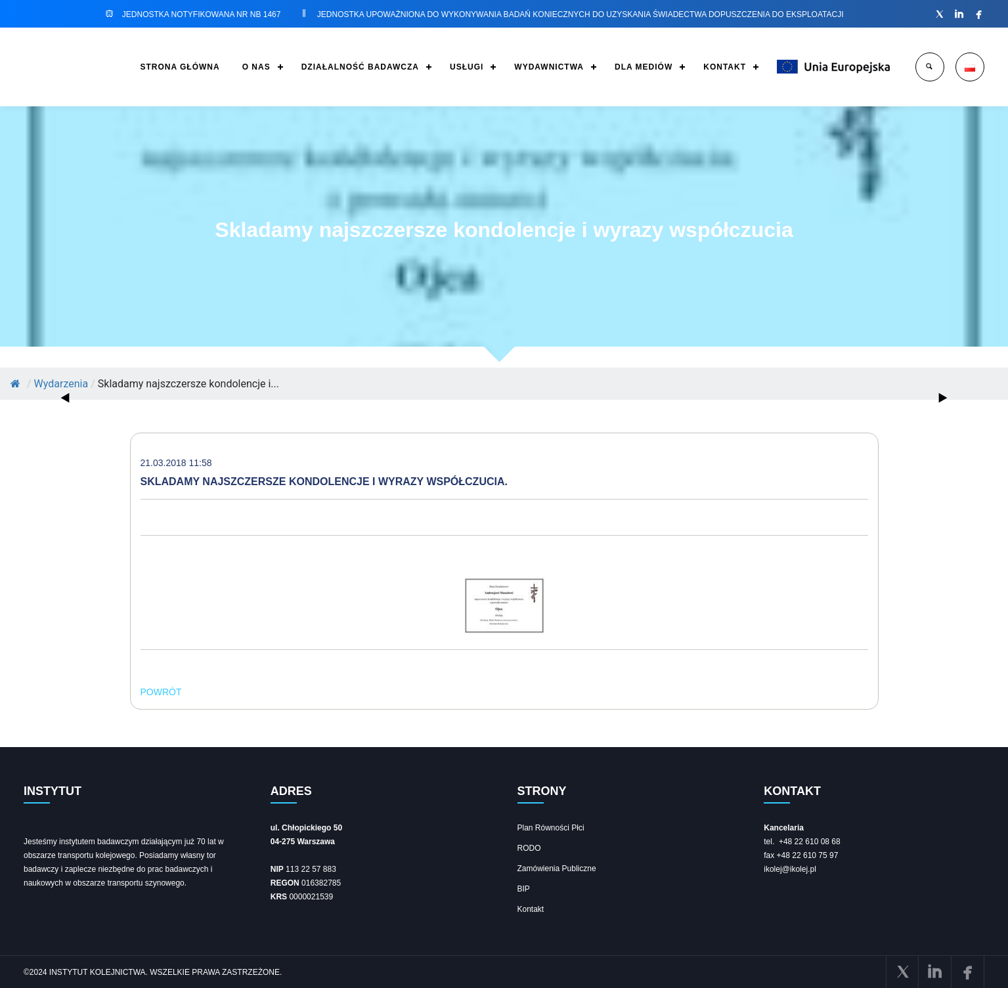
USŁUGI (466, 67)
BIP (523, 888)
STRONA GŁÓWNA (179, 67)
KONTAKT (724, 67)
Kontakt (530, 909)
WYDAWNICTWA (549, 67)
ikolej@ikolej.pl (790, 869)
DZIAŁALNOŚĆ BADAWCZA (360, 67)
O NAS (256, 67)
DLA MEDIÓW (643, 67)
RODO (529, 848)
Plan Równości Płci (550, 827)
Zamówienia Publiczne (556, 868)
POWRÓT (161, 692)
